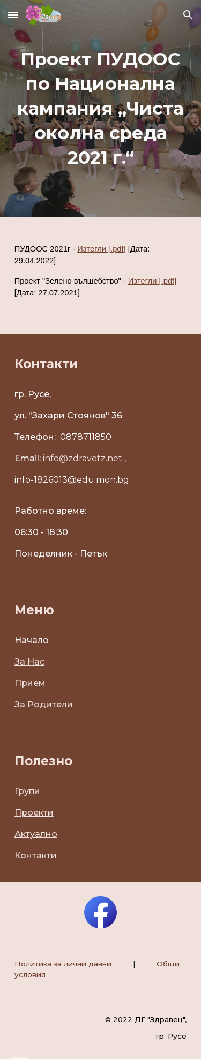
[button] (13, 14)
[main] (100, 108)
